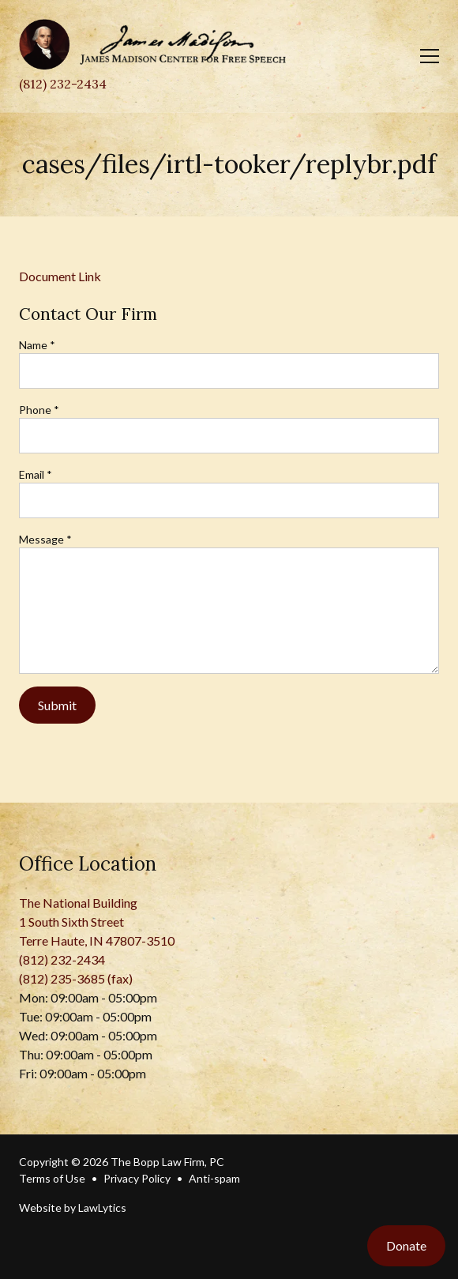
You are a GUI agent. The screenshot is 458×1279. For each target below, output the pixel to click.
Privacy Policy (137, 1178)
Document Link (60, 276)
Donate (406, 1245)
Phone (39, 409)
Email (35, 474)
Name (37, 345)
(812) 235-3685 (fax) (76, 978)
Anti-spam (214, 1178)
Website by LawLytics (72, 1207)
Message (45, 539)
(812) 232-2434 (63, 84)
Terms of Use (52, 1178)
